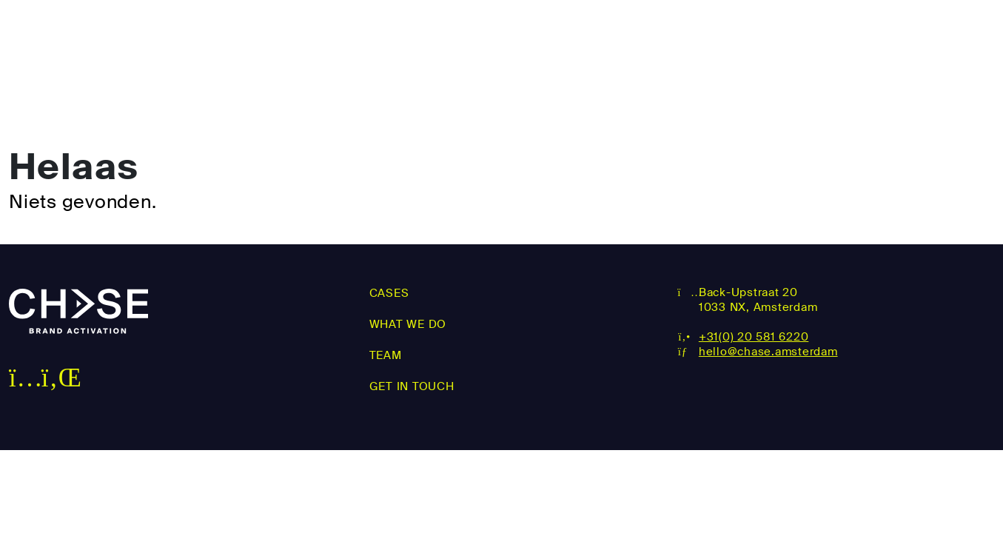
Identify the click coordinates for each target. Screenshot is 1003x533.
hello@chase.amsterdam (768, 351)
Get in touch (939, 35)
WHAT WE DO (695, 35)
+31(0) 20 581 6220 (754, 336)
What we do (408, 324)
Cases (572, 35)
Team (814, 35)
